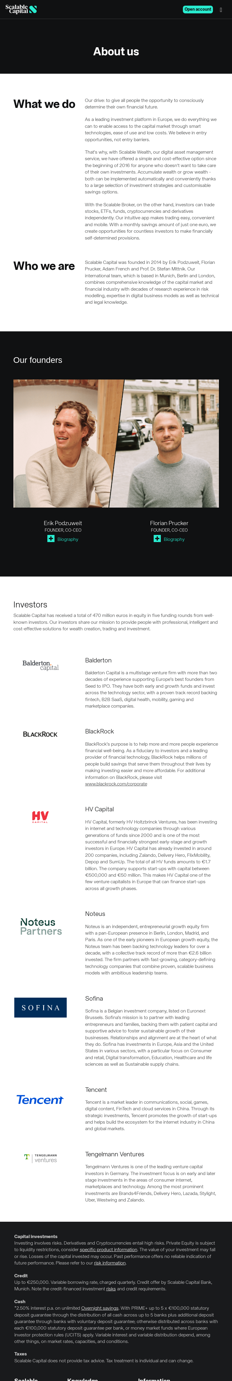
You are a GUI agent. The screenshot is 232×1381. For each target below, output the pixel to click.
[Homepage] (21, 9)
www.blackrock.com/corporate (116, 784)
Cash (19, 1302)
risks (111, 1289)
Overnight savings (100, 1308)
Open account (198, 9)
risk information (110, 1263)
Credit (21, 1276)
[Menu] (222, 9)
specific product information (108, 1250)
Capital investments (35, 1236)
